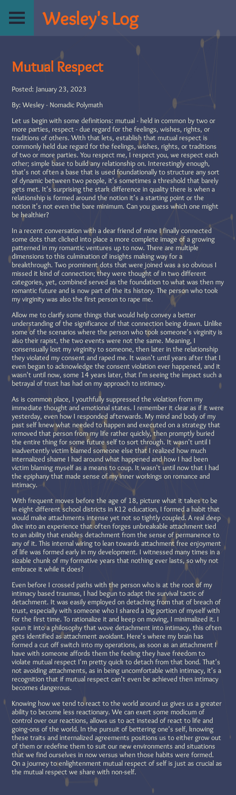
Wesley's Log (91, 18)
